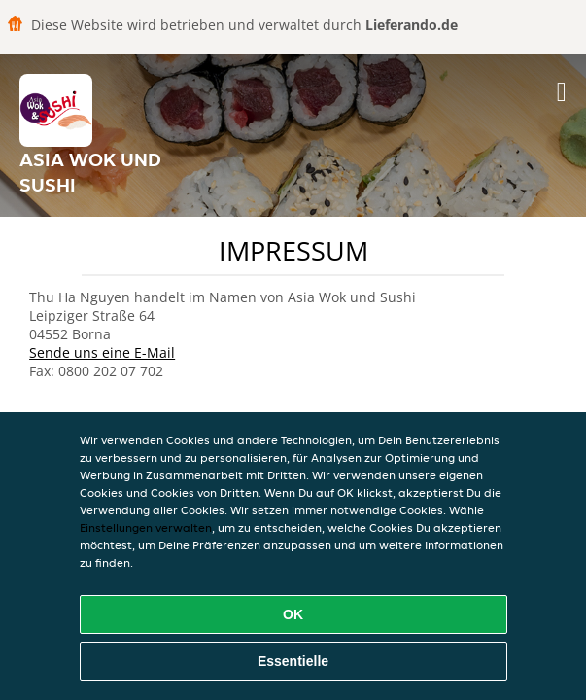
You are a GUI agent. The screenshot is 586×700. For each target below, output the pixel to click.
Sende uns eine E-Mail (102, 352)
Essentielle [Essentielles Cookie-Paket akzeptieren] (293, 661)
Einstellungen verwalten (146, 527)
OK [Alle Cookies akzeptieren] (293, 614)
